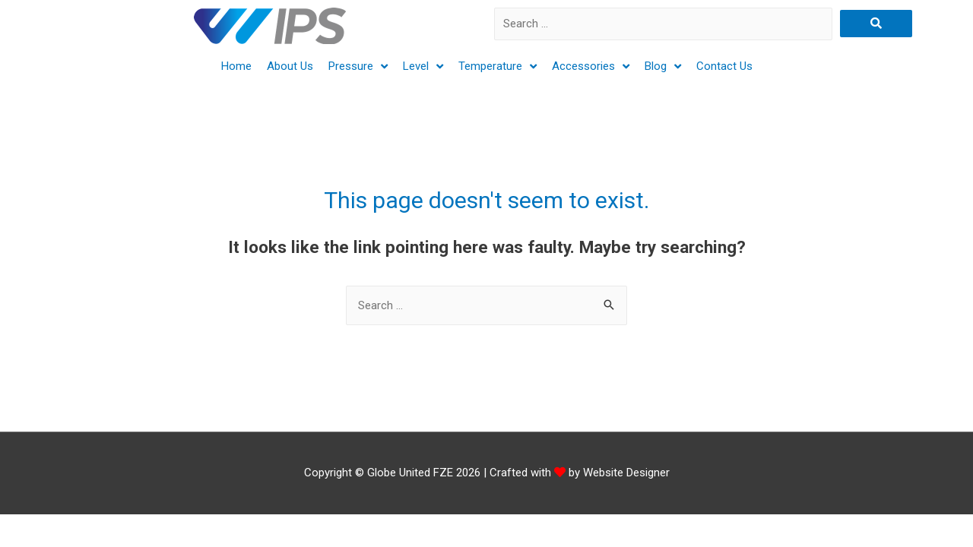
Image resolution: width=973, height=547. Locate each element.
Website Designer (626, 472)
